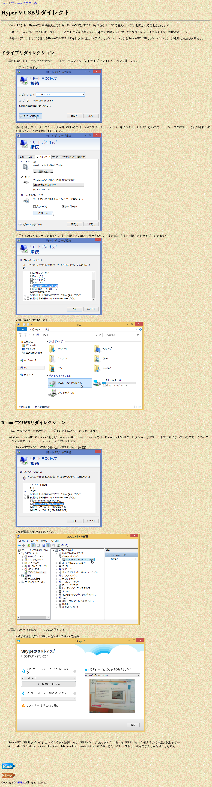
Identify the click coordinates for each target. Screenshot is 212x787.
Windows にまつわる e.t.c (26, 3)
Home (4, 3)
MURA (20, 782)
